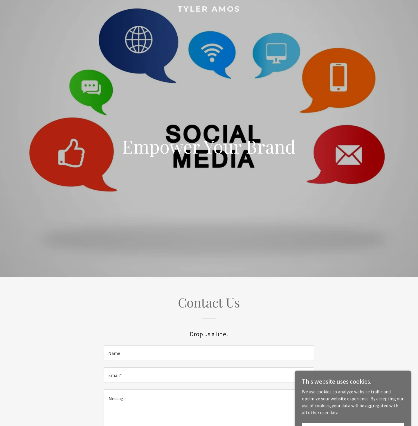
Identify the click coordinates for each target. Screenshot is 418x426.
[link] (209, 10)
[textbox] (209, 352)
